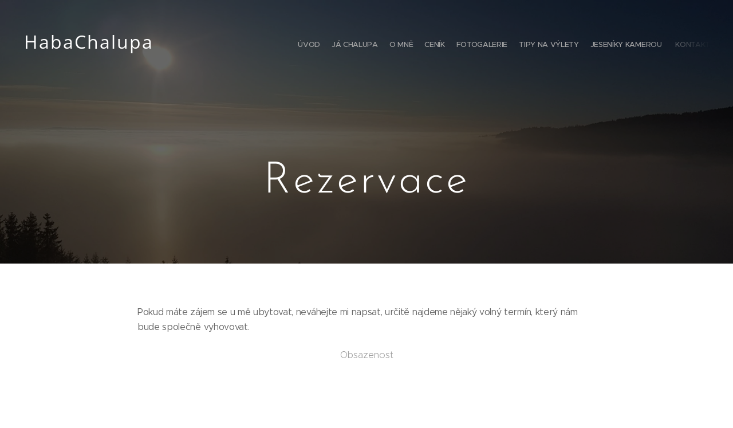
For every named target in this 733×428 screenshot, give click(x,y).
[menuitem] (631, 46)
